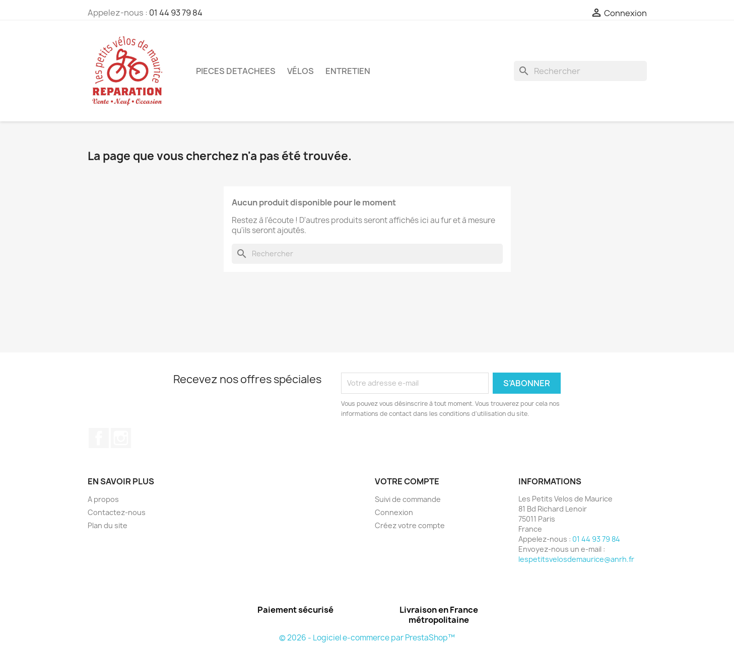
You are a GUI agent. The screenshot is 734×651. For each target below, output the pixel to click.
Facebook (99, 438)
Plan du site (107, 525)
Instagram (121, 438)
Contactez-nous (117, 512)
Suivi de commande (408, 499)
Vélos (300, 71)
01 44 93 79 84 (176, 12)
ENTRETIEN (347, 71)
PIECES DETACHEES (236, 71)
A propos (103, 499)
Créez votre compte (410, 525)
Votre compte (407, 481)
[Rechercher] (580, 71)
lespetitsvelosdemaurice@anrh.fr (576, 559)
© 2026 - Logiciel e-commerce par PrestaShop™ (367, 637)
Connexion (394, 512)
